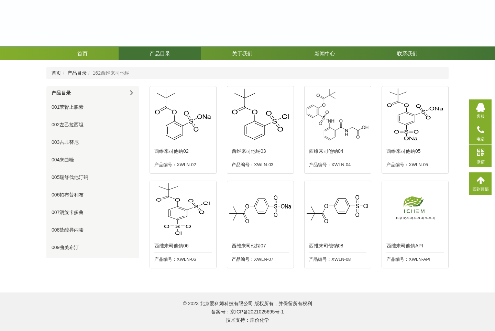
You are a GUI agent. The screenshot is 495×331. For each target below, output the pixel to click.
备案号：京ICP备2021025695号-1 (247, 311)
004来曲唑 (63, 159)
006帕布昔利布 (68, 194)
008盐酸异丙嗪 (68, 230)
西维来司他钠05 (402, 151)
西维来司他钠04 (324, 151)
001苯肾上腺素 (68, 107)
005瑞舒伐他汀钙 (70, 177)
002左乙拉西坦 (68, 124)
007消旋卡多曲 (68, 212)
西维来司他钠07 (247, 245)
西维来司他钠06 (170, 245)
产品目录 (160, 53)
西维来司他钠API (403, 245)
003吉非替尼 (65, 142)
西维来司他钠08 (324, 245)
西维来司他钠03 (247, 151)
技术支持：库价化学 (247, 320)
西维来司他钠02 (170, 151)
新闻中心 (325, 53)
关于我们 (242, 53)
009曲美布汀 (65, 247)
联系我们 (407, 53)
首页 (82, 53)
